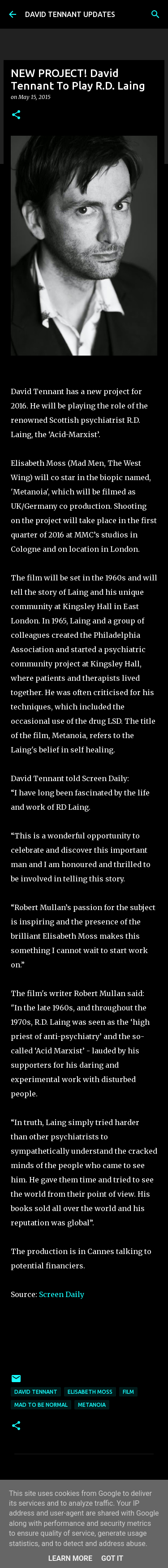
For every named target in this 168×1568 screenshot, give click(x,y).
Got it (112, 1558)
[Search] (155, 14)
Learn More (70, 1558)
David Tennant (35, 1392)
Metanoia (92, 1405)
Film (128, 1392)
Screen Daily (61, 1294)
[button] (16, 115)
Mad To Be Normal (41, 1405)
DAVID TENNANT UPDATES (70, 14)
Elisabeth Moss (90, 1392)
